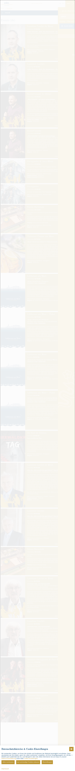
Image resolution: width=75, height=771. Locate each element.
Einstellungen (47, 762)
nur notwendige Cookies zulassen (28, 762)
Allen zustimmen (8, 762)
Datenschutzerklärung (8, 758)
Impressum (5, 769)
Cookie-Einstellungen (31, 758)
